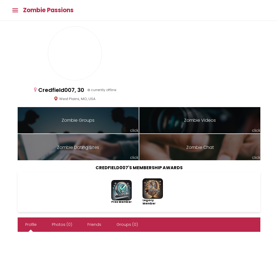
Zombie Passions (48, 10)
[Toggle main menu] (15, 10)
